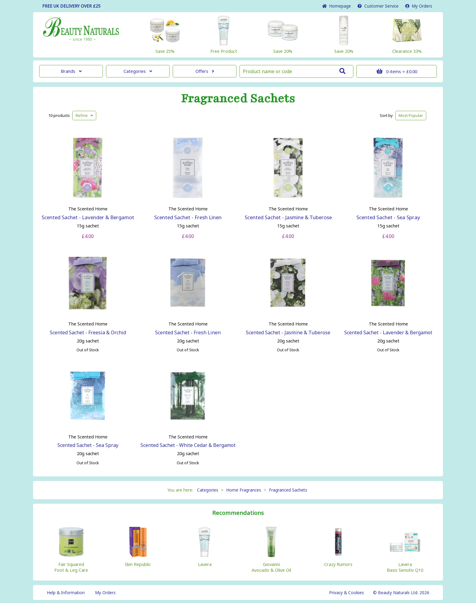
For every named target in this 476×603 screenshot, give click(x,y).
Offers (204, 71)
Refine (84, 115)
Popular (411, 115)
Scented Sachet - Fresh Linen (188, 217)
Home (336, 6)
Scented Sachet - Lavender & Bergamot (88, 217)
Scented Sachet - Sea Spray (388, 217)
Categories (138, 71)
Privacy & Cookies (346, 592)
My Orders (418, 6)
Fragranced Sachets (238, 98)
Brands (71, 71)
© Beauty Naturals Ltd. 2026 (401, 592)
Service (378, 6)
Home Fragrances (243, 490)
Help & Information (66, 592)
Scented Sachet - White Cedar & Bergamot (188, 445)
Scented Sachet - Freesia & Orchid (88, 332)
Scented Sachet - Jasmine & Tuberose (288, 217)
